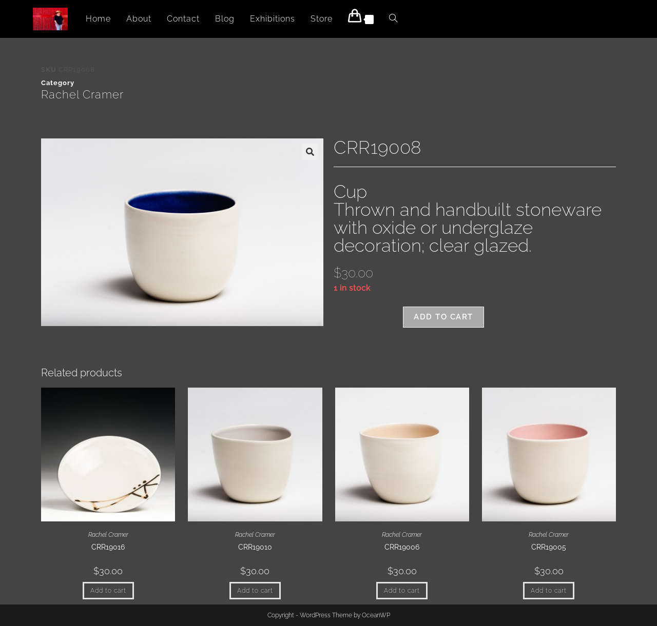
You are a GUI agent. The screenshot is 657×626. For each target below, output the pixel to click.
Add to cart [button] (108, 590)
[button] (310, 152)
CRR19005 (548, 547)
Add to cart (443, 316)
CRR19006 (401, 547)
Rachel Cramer (82, 94)
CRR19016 (108, 547)
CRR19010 (255, 547)
